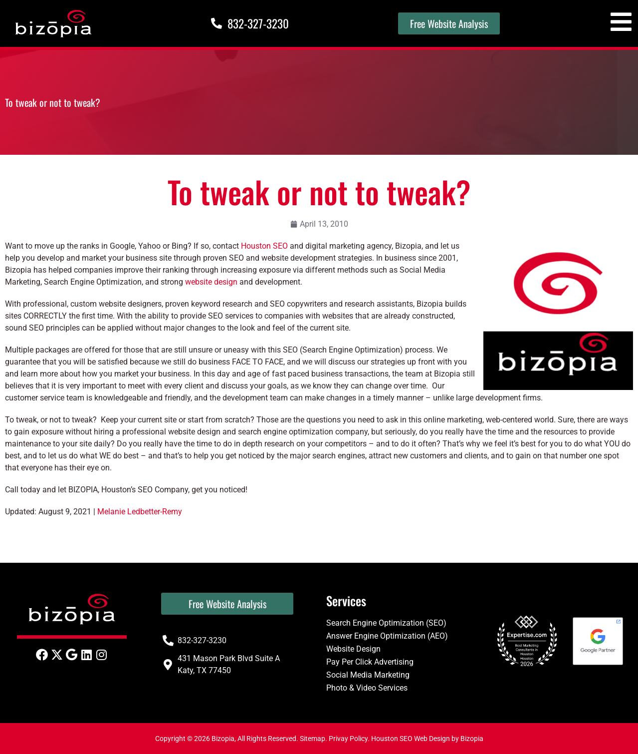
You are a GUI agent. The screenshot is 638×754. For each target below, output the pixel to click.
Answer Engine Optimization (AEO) (387, 636)
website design (211, 282)
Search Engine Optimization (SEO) (386, 623)
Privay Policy (348, 739)
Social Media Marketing (368, 675)
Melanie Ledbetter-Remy (139, 511)
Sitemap (312, 739)
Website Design (353, 649)
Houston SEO (264, 246)
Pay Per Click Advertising (370, 662)
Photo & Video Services (367, 688)
